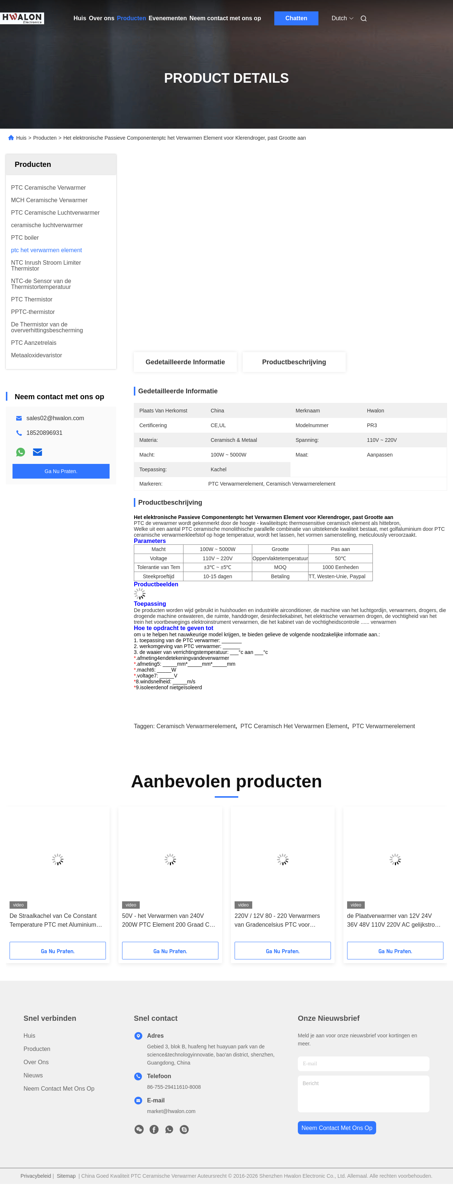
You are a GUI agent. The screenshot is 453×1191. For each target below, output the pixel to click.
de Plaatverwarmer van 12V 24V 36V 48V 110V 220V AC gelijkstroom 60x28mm (395, 921)
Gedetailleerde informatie (185, 362)
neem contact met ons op (337, 1128)
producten (37, 1049)
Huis (80, 18)
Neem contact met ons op (225, 18)
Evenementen (168, 18)
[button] (28, 876)
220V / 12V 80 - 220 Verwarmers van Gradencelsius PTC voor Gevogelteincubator (277, 921)
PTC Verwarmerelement (383, 726)
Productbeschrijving (294, 362)
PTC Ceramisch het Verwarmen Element (293, 726)
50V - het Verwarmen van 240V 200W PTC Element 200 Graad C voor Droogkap (165, 921)
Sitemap (66, 1176)
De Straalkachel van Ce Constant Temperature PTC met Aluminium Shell (53, 921)
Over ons (101, 18)
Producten (131, 18)
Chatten (296, 18)
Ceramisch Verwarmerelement (195, 726)
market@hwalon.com (171, 1111)
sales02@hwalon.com (55, 418)
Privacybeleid (36, 1176)
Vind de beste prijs (329, 318)
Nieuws (33, 1075)
